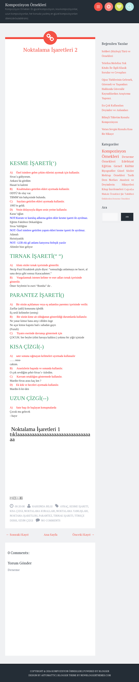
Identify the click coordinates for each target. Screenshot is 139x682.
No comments (50, 520)
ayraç (64, 506)
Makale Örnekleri (111, 193)
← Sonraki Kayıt (17, 534)
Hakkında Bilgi (42, 506)
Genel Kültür (124, 166)
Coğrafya (129, 189)
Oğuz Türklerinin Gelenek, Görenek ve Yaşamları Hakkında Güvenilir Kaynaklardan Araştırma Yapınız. (117, 89)
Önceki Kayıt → (83, 534)
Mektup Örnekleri (113, 175)
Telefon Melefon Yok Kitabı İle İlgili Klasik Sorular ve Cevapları (114, 67)
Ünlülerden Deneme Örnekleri (116, 198)
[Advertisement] (50, 80)
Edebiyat (128, 161)
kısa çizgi (16, 511)
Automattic (48, 675)
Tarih (131, 175)
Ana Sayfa (50, 534)
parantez (45, 515)
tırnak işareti (63, 515)
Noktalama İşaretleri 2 (50, 49)
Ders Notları (110, 180)
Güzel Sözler (125, 170)
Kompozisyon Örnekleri (25, 4)
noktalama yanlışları (72, 511)
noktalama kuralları (39, 511)
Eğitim (106, 166)
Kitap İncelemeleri (113, 189)
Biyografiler (108, 170)
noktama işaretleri (24, 515)
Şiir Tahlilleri (127, 193)
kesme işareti (79, 506)
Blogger (104, 671)
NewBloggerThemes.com (95, 675)
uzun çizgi (25, 520)
